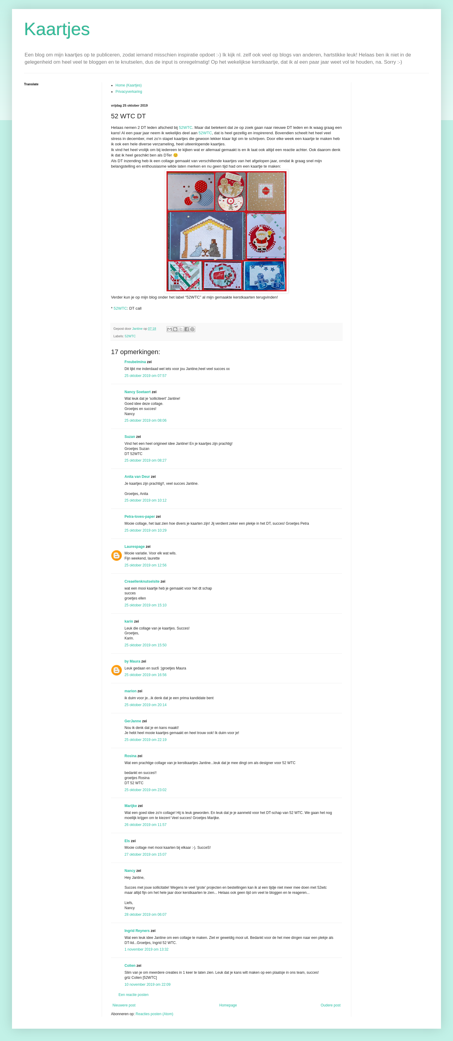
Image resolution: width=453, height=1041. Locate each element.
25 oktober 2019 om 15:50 (145, 645)
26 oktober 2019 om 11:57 (145, 825)
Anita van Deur (137, 477)
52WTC (185, 127)
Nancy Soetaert (137, 392)
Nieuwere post (124, 1005)
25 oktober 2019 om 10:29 (145, 530)
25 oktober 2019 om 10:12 (145, 500)
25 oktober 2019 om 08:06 (145, 420)
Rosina (130, 756)
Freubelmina (135, 362)
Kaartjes (57, 29)
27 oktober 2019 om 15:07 (145, 854)
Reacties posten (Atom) (154, 1014)
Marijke (130, 806)
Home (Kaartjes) (129, 85)
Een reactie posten (133, 995)
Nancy (129, 871)
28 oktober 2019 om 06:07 (145, 914)
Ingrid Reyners (137, 931)
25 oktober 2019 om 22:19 (145, 740)
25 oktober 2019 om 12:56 (145, 565)
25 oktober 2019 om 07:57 (145, 376)
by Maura (132, 661)
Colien (130, 966)
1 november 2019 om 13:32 (146, 949)
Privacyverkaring (129, 92)
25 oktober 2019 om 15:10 (145, 605)
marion (130, 691)
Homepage (228, 1005)
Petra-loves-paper (139, 516)
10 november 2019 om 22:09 (147, 984)
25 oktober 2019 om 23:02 (145, 790)
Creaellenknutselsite (142, 581)
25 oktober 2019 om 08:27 (145, 460)
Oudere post (330, 1005)
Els (127, 841)
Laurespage (134, 547)
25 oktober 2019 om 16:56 (145, 675)
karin (128, 621)
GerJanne (132, 721)
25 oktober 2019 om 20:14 (145, 705)
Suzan (129, 437)
